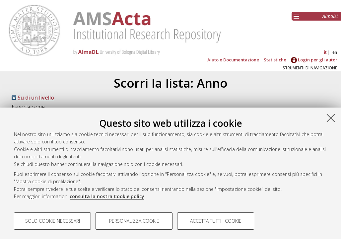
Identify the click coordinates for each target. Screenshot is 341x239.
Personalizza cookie (134, 221)
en (334, 52)
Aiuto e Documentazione (233, 60)
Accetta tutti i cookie (215, 221)
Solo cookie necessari (52, 221)
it (325, 52)
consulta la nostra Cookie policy (107, 196)
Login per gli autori (315, 60)
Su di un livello (36, 97)
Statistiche (275, 60)
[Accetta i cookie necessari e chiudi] (330, 118)
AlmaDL (330, 16)
